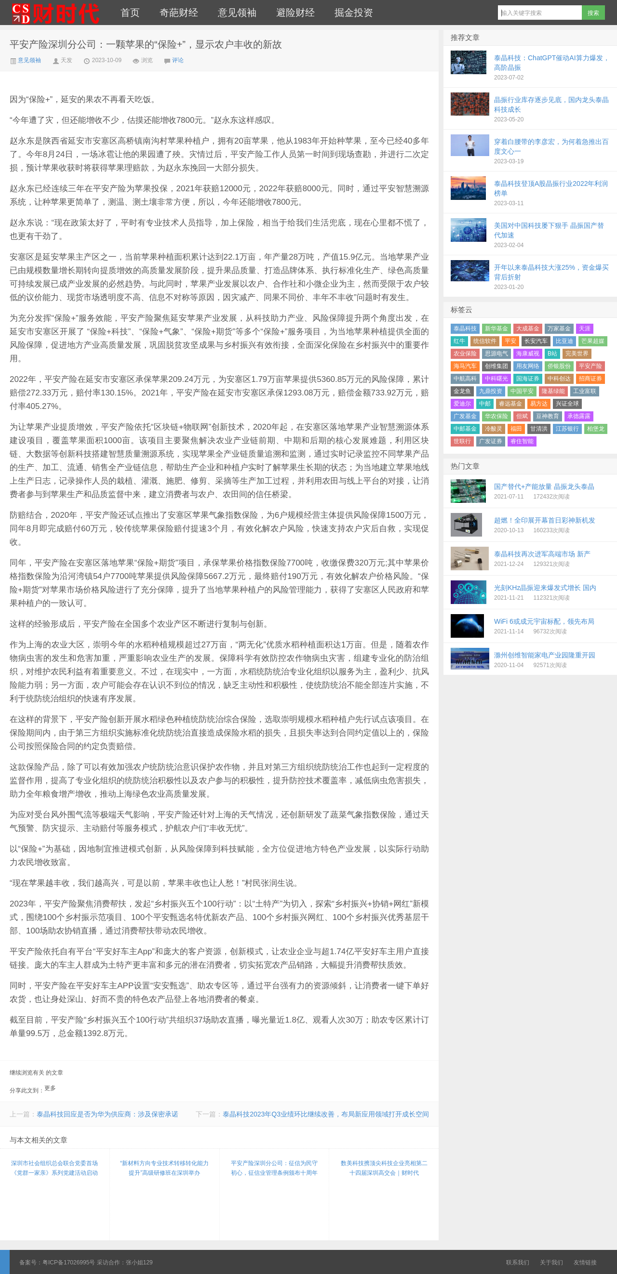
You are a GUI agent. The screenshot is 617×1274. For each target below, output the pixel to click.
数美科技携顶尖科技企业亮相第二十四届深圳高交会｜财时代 (384, 1168)
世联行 (462, 441)
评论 (178, 60)
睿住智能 (522, 441)
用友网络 (527, 366)
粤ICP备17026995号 (68, 1262)
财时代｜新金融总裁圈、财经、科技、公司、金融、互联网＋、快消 (55, 12)
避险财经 (295, 12)
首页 (130, 12)
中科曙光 (496, 378)
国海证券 (527, 378)
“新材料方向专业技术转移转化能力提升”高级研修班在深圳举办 (164, 1168)
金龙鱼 (462, 391)
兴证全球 (567, 403)
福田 (516, 428)
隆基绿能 (553, 391)
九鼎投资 (490, 391)
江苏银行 (567, 428)
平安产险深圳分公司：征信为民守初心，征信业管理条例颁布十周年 (274, 1168)
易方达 (539, 403)
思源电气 (496, 353)
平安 (510, 341)
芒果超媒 (592, 341)
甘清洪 (539, 428)
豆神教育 (547, 416)
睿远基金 (510, 403)
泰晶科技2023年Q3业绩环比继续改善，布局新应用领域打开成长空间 (326, 1114)
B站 (552, 353)
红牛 (459, 341)
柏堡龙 (595, 428)
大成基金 (527, 328)
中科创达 (559, 378)
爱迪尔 (462, 403)
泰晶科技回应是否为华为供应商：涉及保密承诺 (107, 1114)
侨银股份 (559, 366)
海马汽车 (465, 366)
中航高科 (465, 378)
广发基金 (465, 416)
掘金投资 (354, 12)
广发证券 (490, 441)
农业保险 (465, 353)
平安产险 (590, 366)
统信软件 (484, 341)
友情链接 (585, 1262)
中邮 (485, 403)
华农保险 (496, 416)
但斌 (522, 416)
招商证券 (590, 378)
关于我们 (551, 1262)
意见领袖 (237, 12)
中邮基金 (465, 428)
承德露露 (578, 416)
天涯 (584, 328)
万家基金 (559, 328)
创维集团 (496, 366)
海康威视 (527, 353)
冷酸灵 (493, 428)
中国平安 (522, 391)
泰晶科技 (465, 328)
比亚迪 (564, 341)
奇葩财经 (179, 12)
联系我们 (517, 1262)
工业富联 (584, 391)
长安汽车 (536, 341)
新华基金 (496, 328)
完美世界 (577, 353)
